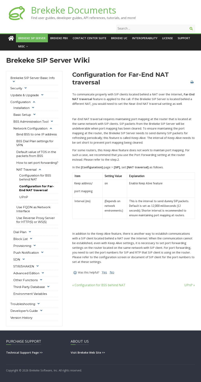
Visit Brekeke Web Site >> (88, 352)
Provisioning (22, 246)
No (112, 272)
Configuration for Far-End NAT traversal (36, 188)
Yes (104, 272)
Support (184, 38)
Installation (21, 108)
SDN (16, 259)
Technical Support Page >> (24, 352)
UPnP (23, 197)
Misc (21, 46)
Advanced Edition (26, 273)
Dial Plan (19, 232)
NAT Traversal (26, 169)
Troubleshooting (22, 304)
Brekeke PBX (59, 38)
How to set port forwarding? (37, 163)
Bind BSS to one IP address (36, 134)
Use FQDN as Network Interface (33, 209)
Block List (20, 239)
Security (16, 88)
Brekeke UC (119, 38)
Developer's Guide (24, 311)
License (167, 38)
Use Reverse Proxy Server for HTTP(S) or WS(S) (35, 220)
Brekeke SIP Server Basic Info (32, 78)
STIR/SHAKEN (23, 266)
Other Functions (25, 280)
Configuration (20, 102)
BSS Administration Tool (30, 121)
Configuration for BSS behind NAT (35, 177)
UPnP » (189, 285)
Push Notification (26, 252)
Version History (21, 318)
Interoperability (144, 38)
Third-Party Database (29, 287)
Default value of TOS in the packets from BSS (36, 154)
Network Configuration (30, 128)
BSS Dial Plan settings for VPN (34, 143)
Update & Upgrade (24, 95)
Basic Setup (22, 115)
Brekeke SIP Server (32, 38)
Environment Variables (30, 294)
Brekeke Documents (73, 10)
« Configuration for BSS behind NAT (98, 285)
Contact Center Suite (89, 38)
